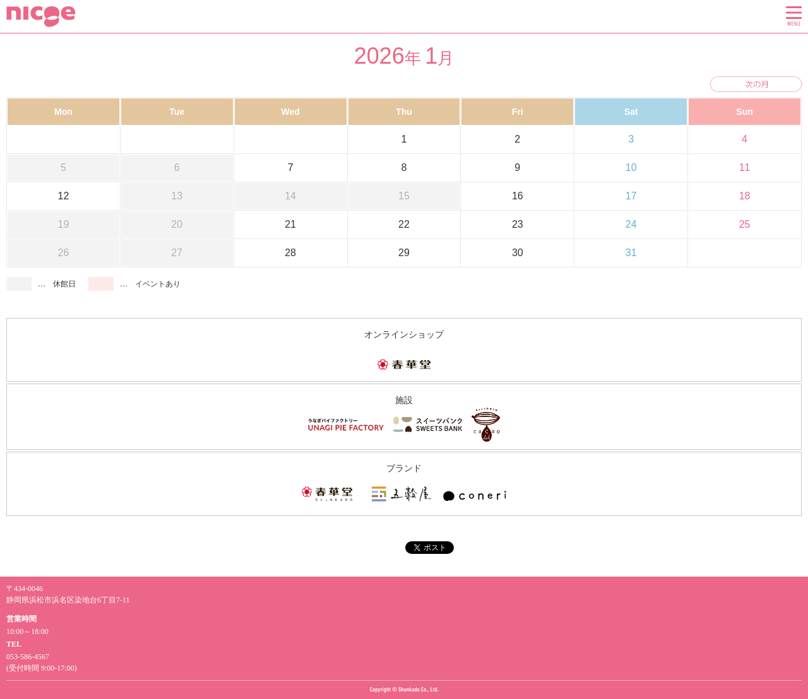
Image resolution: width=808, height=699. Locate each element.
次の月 (756, 84)
